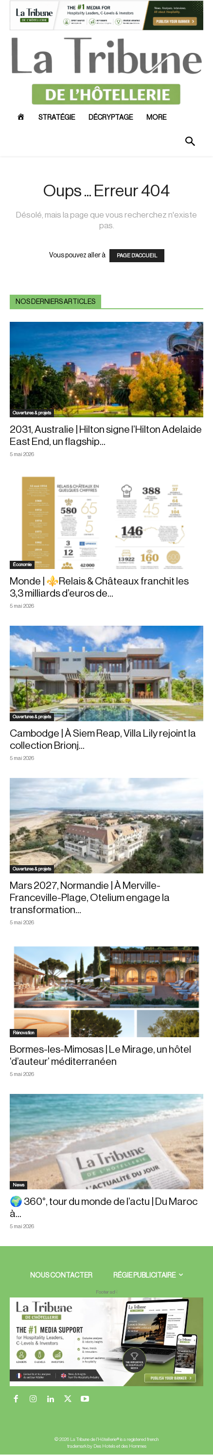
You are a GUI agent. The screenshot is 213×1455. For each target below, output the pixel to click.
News (18, 1185)
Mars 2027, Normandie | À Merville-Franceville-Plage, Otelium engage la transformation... (90, 898)
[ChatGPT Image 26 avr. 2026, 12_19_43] (106, 28)
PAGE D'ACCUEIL (137, 255)
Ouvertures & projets (32, 413)
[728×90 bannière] (106, 1341)
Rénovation (23, 1032)
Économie (22, 564)
